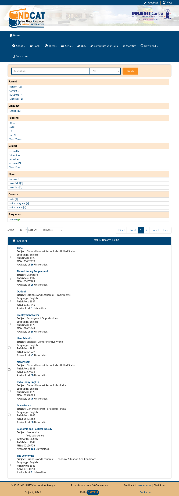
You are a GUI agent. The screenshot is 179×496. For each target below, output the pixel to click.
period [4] (14, 159)
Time (20, 248)
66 (32, 264)
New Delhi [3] (16, 183)
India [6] (13, 199)
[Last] (166, 230)
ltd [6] (12, 122)
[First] (121, 230)
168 (33, 448)
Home (15, 35)
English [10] (15, 110)
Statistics (129, 46)
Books (35, 46)
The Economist (25, 455)
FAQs (167, 2)
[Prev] (132, 230)
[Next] (155, 230)
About (18, 46)
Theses (50, 46)
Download (149, 46)
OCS (81, 46)
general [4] (14, 151)
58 (32, 375)
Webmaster (144, 485)
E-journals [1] (16, 98)
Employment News (28, 315)
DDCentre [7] (15, 94)
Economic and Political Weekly (34, 429)
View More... (15, 139)
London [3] (14, 179)
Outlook (21, 291)
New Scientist (25, 338)
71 (32, 355)
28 (32, 284)
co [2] (12, 126)
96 (32, 398)
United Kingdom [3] (19, 203)
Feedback (151, 2)
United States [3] (17, 207)
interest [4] (14, 155)
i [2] (11, 131)
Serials (67, 46)
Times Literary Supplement (32, 271)
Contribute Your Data (104, 46)
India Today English (28, 382)
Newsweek (23, 362)
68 (32, 331)
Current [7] (14, 90)
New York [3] (15, 187)
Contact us (20, 56)
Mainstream (24, 405)
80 (32, 422)
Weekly (14, 219)
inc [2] (12, 135)
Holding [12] (15, 86)
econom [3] (15, 163)
